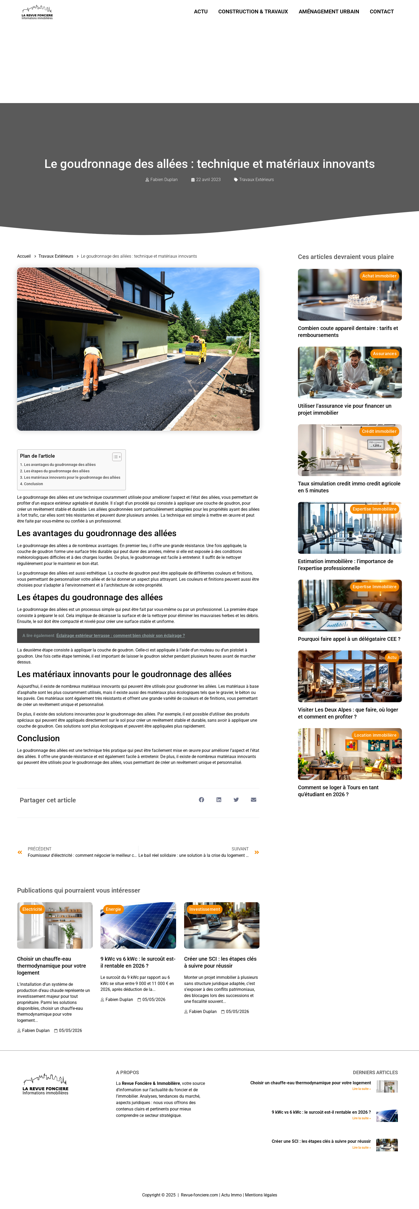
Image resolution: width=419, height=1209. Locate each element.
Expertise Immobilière (375, 509)
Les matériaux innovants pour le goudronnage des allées (72, 477)
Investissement (204, 909)
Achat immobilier (379, 275)
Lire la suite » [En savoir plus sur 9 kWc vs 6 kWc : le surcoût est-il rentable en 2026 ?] (361, 1118)
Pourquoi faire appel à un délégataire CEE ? (349, 639)
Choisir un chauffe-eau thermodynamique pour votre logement (51, 966)
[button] (201, 800)
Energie (113, 909)
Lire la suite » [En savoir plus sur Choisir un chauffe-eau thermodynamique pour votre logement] (361, 1089)
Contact (382, 11)
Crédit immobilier (379, 431)
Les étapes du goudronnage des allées (57, 471)
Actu (201, 11)
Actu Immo (231, 1195)
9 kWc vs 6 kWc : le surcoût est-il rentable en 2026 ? (321, 1112)
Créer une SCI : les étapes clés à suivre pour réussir (321, 1141)
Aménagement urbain (329, 11)
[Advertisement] (209, 63)
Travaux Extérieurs (256, 179)
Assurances (385, 353)
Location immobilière (375, 735)
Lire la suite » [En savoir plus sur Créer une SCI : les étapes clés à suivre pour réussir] (361, 1147)
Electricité (32, 909)
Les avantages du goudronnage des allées (60, 464)
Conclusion (33, 484)
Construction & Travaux (253, 11)
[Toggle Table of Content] (114, 456)
